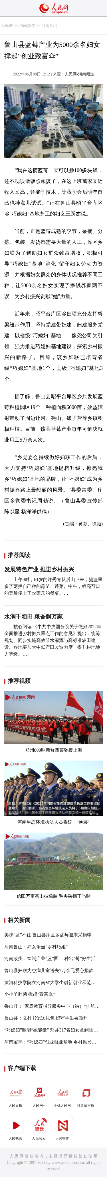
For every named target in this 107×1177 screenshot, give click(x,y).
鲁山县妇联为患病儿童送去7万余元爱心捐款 (48, 970)
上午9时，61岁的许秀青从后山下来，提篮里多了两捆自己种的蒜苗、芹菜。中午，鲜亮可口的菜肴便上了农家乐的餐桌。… (53, 586)
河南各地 (49, 25)
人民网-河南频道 (79, 74)
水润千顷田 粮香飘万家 (33, 616)
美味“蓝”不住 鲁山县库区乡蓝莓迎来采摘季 (48, 934)
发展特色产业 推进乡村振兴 (39, 569)
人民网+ (39, 1095)
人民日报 (16, 1095)
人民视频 (16, 1128)
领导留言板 (86, 1095)
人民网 (7, 25)
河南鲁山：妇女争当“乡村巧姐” (36, 946)
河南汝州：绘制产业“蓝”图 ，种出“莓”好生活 (50, 958)
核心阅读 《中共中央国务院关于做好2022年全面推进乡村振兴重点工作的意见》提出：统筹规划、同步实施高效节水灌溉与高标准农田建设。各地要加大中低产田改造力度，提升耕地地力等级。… (52, 640)
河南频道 (27, 25)
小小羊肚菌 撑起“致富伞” (29, 994)
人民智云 (39, 1128)
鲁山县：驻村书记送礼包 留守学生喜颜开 (46, 1018)
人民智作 (63, 1128)
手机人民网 (63, 1095)
